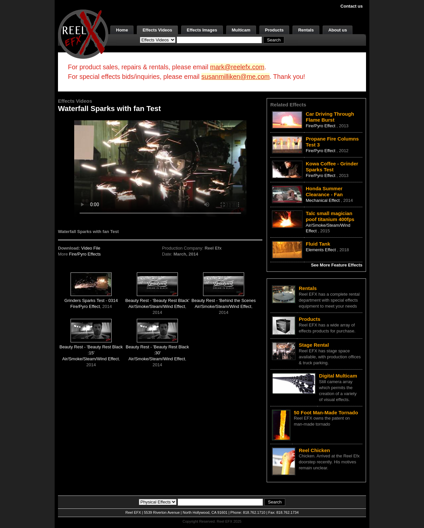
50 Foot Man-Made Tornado (326, 412)
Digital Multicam (338, 376)
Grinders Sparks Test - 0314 (91, 300)
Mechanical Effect (323, 200)
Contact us (352, 6)
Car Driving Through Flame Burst (330, 117)
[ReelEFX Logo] (83, 33)
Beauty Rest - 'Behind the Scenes (223, 300)
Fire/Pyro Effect (85, 306)
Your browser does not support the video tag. (160, 168)
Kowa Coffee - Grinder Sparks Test (332, 166)
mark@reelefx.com (237, 67)
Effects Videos (157, 30)
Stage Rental (314, 345)
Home (122, 30)
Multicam (241, 30)
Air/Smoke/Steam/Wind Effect (157, 306)
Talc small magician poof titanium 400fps (330, 216)
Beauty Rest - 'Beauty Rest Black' (157, 300)
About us (337, 30)
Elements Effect (321, 249)
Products (274, 30)
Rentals (306, 30)
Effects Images (202, 30)
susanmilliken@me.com (235, 76)
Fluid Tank (318, 244)
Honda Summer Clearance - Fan (324, 191)
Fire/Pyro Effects (85, 254)
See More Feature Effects (336, 265)
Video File (90, 248)
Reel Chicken (314, 450)
